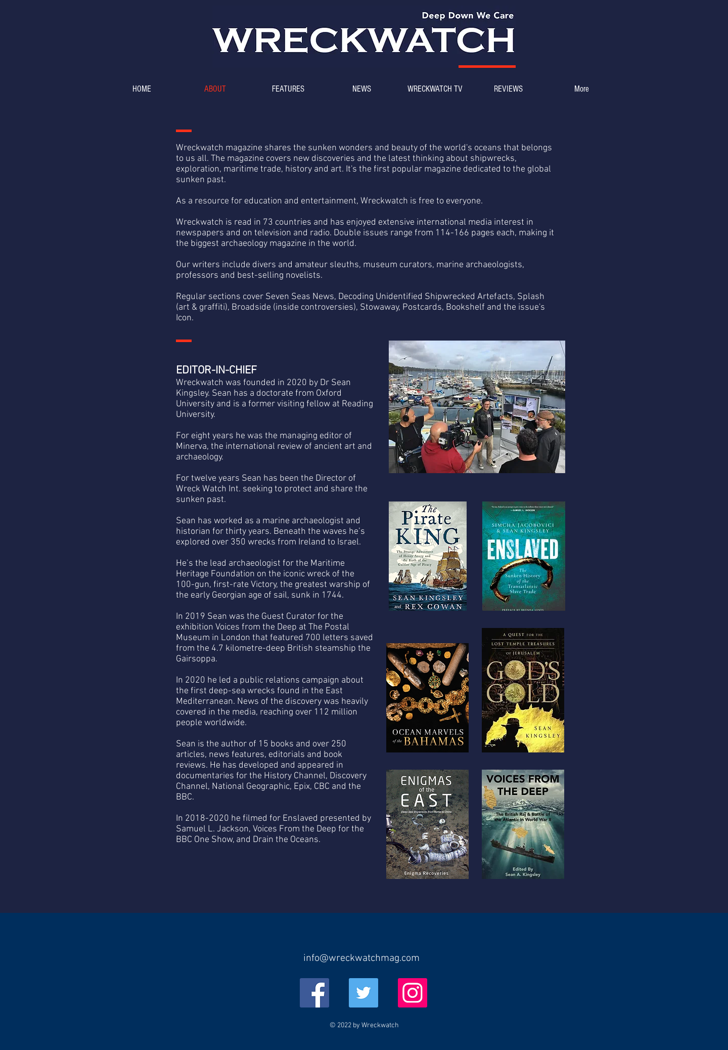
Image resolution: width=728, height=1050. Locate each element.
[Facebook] (314, 992)
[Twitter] (363, 992)
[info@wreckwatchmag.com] (361, 958)
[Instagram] (412, 992)
